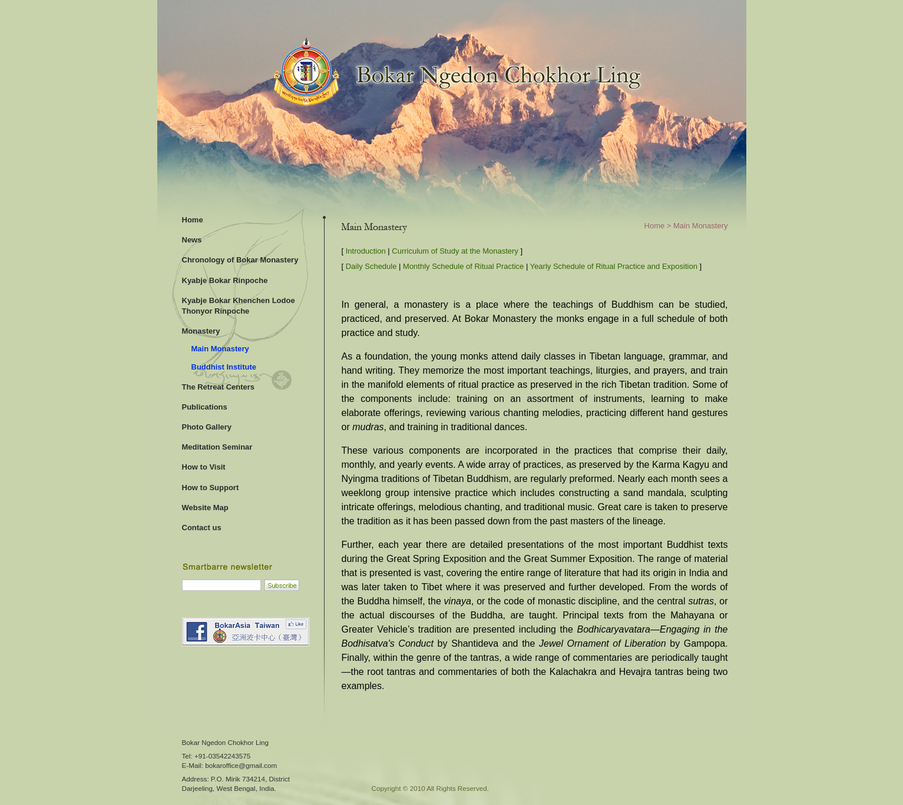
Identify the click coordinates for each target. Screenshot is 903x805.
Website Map (205, 507)
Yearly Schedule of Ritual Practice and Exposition (613, 266)
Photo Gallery (207, 427)
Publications (204, 406)
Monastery (201, 331)
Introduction (366, 251)
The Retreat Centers (218, 386)
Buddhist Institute (224, 366)
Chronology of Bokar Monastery (240, 259)
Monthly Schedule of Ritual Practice (463, 266)
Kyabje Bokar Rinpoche (225, 280)
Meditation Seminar (217, 447)
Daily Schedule (371, 266)
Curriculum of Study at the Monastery (455, 251)
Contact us (201, 527)
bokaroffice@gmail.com (241, 765)
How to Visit (204, 467)
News (192, 239)
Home (192, 219)
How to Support (210, 487)
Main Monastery (220, 348)
